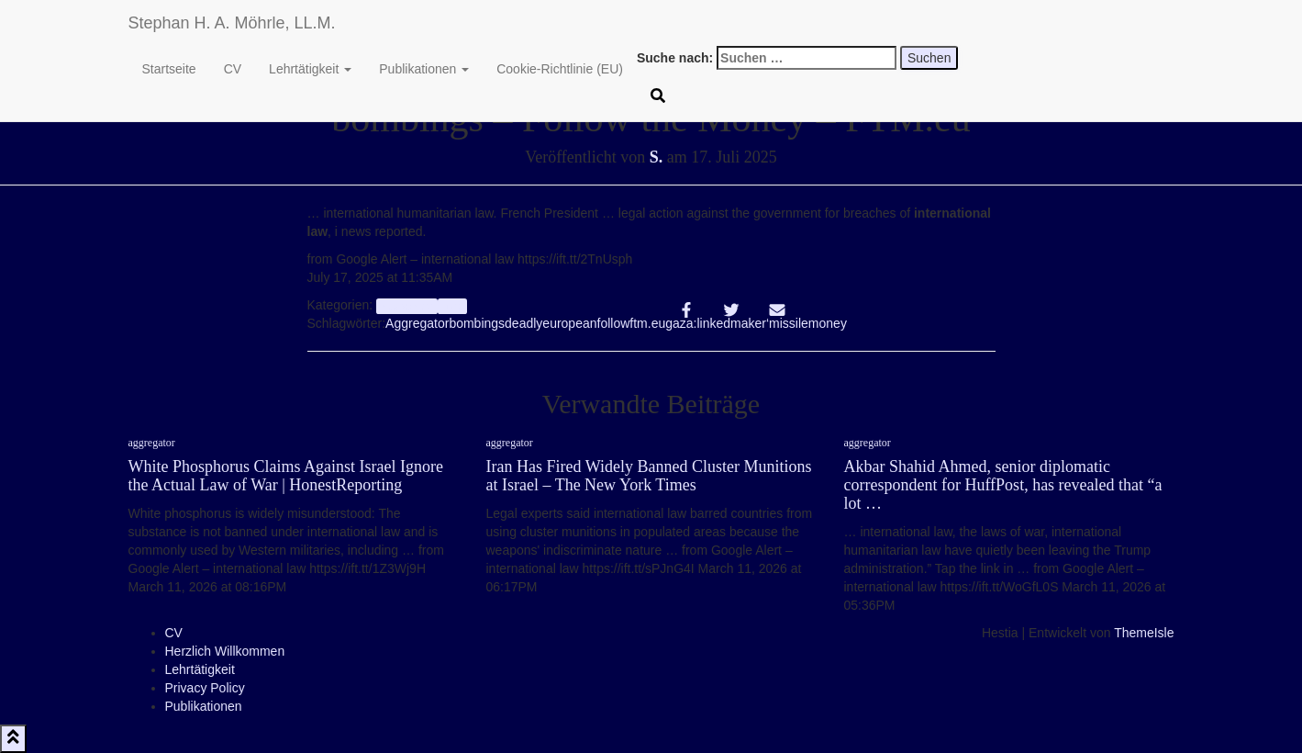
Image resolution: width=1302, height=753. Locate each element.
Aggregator (417, 323)
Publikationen (424, 69)
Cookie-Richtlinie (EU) (559, 69)
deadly (523, 323)
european (569, 323)
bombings (477, 323)
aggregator (407, 305)
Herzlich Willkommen (225, 651)
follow (613, 323)
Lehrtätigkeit (310, 69)
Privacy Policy (205, 687)
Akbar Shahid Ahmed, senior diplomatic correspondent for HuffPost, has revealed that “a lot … (1003, 484)
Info (453, 305)
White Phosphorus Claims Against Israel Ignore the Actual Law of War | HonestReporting (285, 475)
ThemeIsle (1144, 632)
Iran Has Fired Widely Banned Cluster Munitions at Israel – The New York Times (649, 475)
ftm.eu (647, 323)
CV (232, 69)
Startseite (169, 69)
